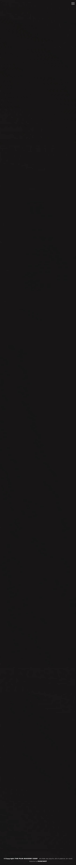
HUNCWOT (42, 861)
